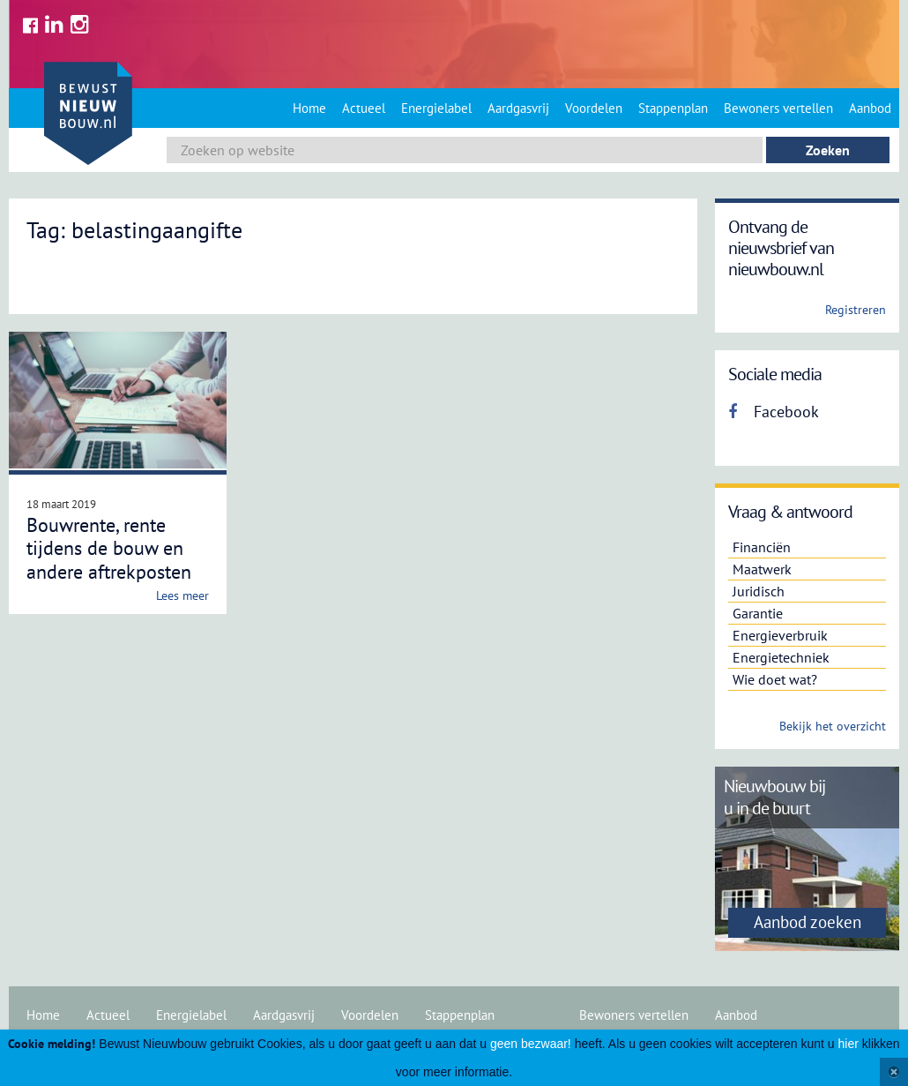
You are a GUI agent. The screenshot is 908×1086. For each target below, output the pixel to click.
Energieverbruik (780, 635)
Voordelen (593, 108)
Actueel (363, 108)
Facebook (773, 411)
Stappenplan (673, 108)
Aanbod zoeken (807, 921)
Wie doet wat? (775, 679)
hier (848, 1044)
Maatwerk (762, 569)
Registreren (855, 310)
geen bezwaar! (530, 1044)
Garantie (758, 613)
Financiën (762, 547)
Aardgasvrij (518, 108)
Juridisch (759, 591)
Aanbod (870, 108)
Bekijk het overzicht (832, 726)
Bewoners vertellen (778, 108)
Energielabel (436, 108)
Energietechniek (781, 657)
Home (309, 108)
